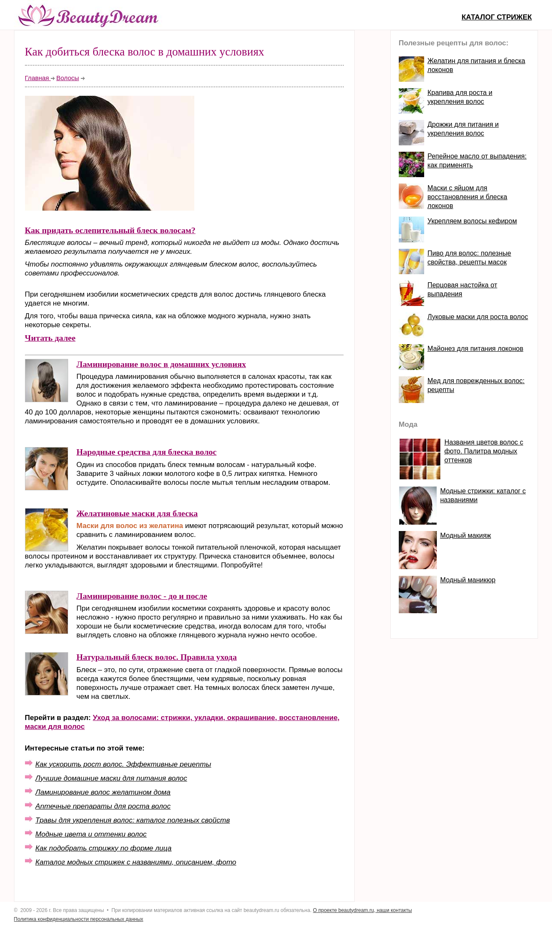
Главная (38, 77)
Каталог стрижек (496, 17)
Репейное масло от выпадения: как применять (477, 161)
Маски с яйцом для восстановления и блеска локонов (468, 196)
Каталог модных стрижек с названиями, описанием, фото (136, 862)
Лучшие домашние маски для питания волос (111, 778)
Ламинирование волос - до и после (142, 596)
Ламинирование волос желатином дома (103, 792)
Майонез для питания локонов (475, 348)
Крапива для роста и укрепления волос (460, 97)
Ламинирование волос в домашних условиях (161, 364)
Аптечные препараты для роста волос (103, 806)
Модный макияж (465, 535)
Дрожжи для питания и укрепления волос (463, 129)
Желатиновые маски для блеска (137, 513)
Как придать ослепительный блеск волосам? (110, 230)
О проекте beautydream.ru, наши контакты (362, 910)
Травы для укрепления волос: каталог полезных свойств (133, 820)
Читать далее (50, 337)
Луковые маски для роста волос (478, 316)
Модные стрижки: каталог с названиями (483, 495)
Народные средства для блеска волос (147, 451)
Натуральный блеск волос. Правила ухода (157, 657)
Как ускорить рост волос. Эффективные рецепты (123, 764)
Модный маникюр (468, 580)
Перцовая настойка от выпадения (462, 289)
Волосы (67, 77)
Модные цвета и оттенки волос (91, 834)
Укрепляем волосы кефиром (472, 221)
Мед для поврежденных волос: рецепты (476, 385)
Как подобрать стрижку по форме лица (104, 848)
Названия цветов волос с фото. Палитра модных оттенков (483, 451)
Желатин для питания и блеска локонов (476, 65)
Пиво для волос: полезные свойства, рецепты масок (469, 258)
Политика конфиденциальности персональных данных (79, 919)
